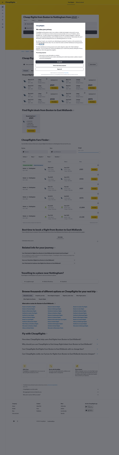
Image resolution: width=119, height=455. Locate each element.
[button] (59, 61)
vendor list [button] (41, 44)
